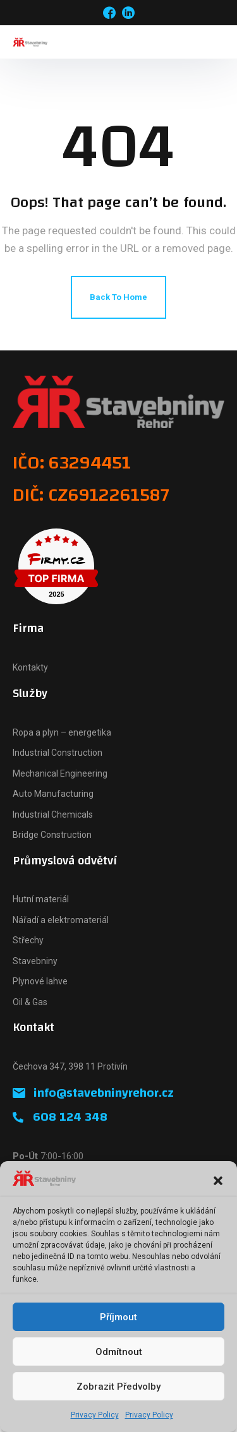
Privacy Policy (95, 1415)
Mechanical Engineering (60, 773)
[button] (218, 1180)
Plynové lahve (40, 981)
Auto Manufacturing (53, 794)
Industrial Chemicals (53, 814)
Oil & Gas (30, 1002)
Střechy (28, 940)
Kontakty (30, 667)
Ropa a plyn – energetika (62, 732)
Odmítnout (118, 1351)
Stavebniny (35, 961)
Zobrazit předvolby (118, 1386)
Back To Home (118, 297)
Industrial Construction (57, 753)
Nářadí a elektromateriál (61, 920)
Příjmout (118, 1317)
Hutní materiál (41, 899)
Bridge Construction (52, 835)
